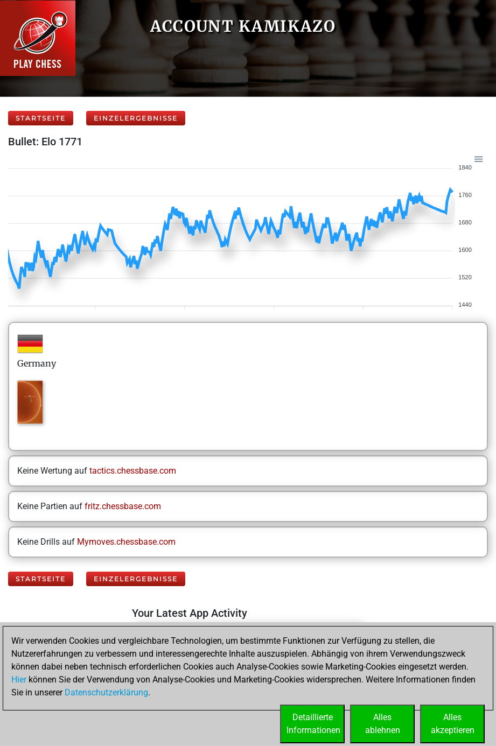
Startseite (41, 118)
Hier (18, 679)
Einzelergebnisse (136, 118)
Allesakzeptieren (452, 723)
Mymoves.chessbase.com (126, 542)
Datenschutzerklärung (106, 692)
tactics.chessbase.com (132, 471)
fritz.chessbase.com (123, 506)
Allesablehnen (382, 723)
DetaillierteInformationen (313, 723)
